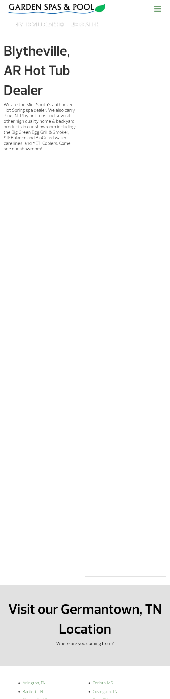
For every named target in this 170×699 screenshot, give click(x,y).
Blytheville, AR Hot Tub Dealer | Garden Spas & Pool (57, 9)
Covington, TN (105, 691)
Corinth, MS (103, 683)
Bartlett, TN (33, 691)
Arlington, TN (34, 683)
